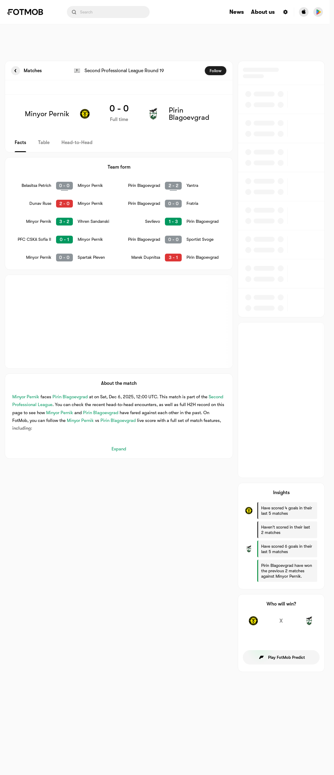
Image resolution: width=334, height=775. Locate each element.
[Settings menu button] (285, 12)
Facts (20, 142)
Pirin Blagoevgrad (70, 396)
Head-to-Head (76, 142)
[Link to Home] (29, 12)
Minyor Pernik (25, 396)
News (236, 12)
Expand (119, 449)
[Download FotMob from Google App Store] (318, 12)
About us (263, 12)
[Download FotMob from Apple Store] (304, 12)
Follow (216, 70)
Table (43, 142)
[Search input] (108, 12)
